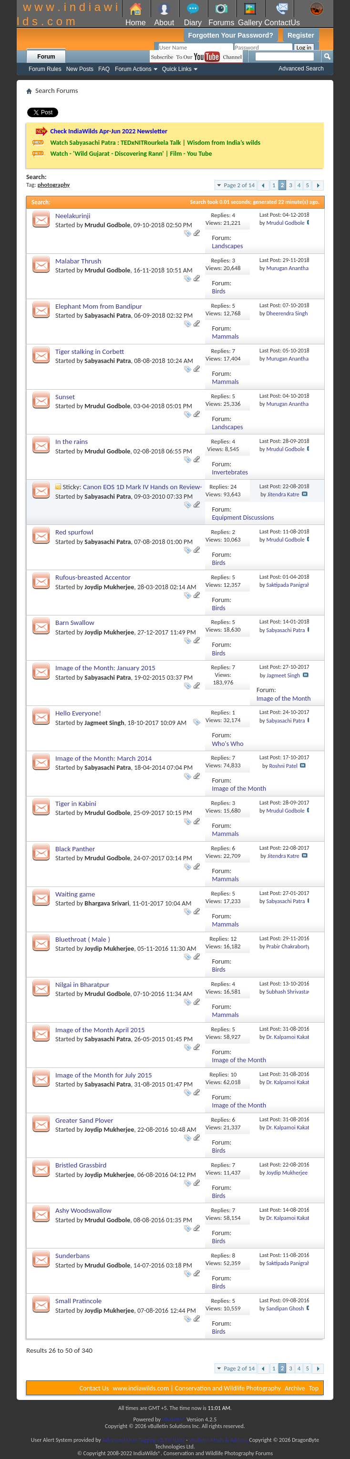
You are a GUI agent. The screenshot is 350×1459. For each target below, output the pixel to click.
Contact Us (94, 1388)
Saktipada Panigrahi (288, 585)
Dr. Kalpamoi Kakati (288, 1037)
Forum (46, 56)
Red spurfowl (74, 532)
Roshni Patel (283, 766)
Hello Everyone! (78, 713)
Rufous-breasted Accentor (93, 577)
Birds (218, 291)
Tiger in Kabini (75, 803)
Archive (295, 1388)
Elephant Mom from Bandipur (98, 306)
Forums (221, 23)
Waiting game (75, 894)
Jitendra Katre (283, 494)
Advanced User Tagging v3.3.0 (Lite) (143, 1440)
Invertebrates (230, 472)
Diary (193, 23)
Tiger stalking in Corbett (89, 351)
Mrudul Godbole (107, 225)
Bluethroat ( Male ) (82, 939)
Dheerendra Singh (287, 313)
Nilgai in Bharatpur (82, 984)
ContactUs (282, 23)
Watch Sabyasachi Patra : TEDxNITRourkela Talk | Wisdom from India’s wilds (155, 143)
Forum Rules (45, 69)
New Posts (79, 69)
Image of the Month (284, 698)
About (164, 23)
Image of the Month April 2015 (100, 1030)
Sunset (65, 396)
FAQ (104, 69)
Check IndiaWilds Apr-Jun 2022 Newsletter (108, 131)
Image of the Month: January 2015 (105, 668)
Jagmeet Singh (283, 675)
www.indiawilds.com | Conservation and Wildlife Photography (197, 1388)
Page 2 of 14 (239, 185)
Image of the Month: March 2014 (103, 758)
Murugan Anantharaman (294, 268)
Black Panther (75, 849)
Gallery (250, 23)
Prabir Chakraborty (288, 946)
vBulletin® (173, 1419)
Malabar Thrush (78, 261)
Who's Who (227, 744)
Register (301, 35)
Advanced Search (301, 68)
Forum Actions (133, 69)
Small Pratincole (78, 1301)
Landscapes (227, 246)
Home (135, 23)
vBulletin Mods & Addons (218, 1440)
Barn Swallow (74, 622)
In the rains (71, 441)
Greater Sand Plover (84, 1120)
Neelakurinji (72, 215)
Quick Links (177, 69)
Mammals (225, 336)
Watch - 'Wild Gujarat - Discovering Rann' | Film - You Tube (131, 154)
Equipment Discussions (243, 517)
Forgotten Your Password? (230, 35)
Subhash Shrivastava (289, 991)
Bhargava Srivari (106, 903)
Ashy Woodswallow (83, 1210)
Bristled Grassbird (80, 1165)
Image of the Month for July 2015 (103, 1075)
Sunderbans (72, 1255)
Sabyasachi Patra (107, 316)
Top (314, 1388)
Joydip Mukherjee (109, 587)
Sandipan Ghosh (285, 1308)
